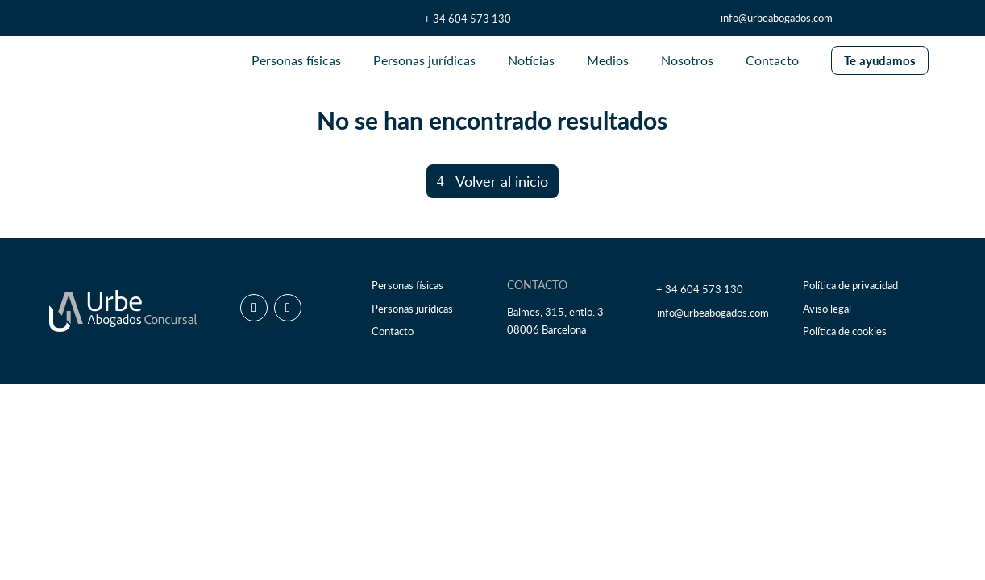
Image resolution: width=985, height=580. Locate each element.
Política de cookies (845, 331)
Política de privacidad (850, 286)
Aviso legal (827, 309)
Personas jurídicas (412, 309)
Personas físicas (407, 286)
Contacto (393, 331)
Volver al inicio (501, 181)
